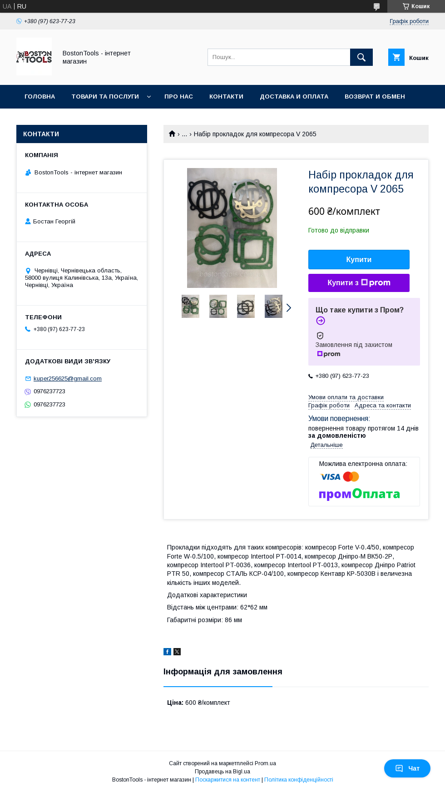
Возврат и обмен (375, 96)
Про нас (178, 96)
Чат (407, 768)
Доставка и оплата (294, 96)
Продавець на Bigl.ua (222, 771)
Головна (40, 96)
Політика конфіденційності (298, 780)
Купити (359, 259)
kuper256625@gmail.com (68, 378)
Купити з (358, 283)
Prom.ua (265, 763)
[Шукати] (361, 57)
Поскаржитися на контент (227, 780)
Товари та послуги (105, 96)
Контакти (226, 96)
